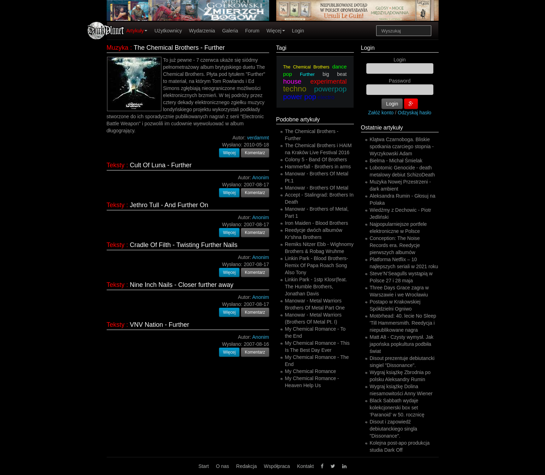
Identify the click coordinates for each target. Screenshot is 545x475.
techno (295, 88)
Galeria (230, 31)
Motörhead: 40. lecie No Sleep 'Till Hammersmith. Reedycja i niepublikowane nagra (403, 323)
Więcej (275, 31)
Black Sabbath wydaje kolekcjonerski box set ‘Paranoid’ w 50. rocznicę (397, 407)
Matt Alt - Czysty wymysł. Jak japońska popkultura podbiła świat (401, 344)
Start (204, 466)
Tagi (281, 48)
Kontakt (305, 466)
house (292, 81)
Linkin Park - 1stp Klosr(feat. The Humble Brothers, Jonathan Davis (316, 286)
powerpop (330, 89)
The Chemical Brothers (306, 67)
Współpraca (277, 466)
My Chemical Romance (310, 371)
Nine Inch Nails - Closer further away (181, 284)
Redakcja (246, 466)
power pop (299, 97)
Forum (252, 31)
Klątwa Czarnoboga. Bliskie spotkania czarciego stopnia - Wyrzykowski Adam (402, 146)
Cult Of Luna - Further (161, 165)
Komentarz (255, 152)
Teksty (116, 165)
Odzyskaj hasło (414, 112)
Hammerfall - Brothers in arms (318, 166)
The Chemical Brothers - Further (179, 47)
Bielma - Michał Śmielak (396, 160)
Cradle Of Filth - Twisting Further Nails (184, 244)
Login (298, 31)
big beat (334, 74)
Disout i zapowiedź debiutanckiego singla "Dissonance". (393, 429)
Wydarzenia (202, 31)
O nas (222, 466)
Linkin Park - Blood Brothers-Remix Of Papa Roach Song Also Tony (316, 265)
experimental (328, 81)
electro (326, 97)
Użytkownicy (168, 31)
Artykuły (137, 31)
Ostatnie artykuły (382, 128)
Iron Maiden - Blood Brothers (316, 223)
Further (307, 74)
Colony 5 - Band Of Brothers (316, 159)
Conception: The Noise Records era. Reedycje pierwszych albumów (395, 245)
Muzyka (118, 47)
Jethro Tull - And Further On (169, 205)
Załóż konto (380, 112)
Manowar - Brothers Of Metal (317, 188)
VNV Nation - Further (159, 324)
